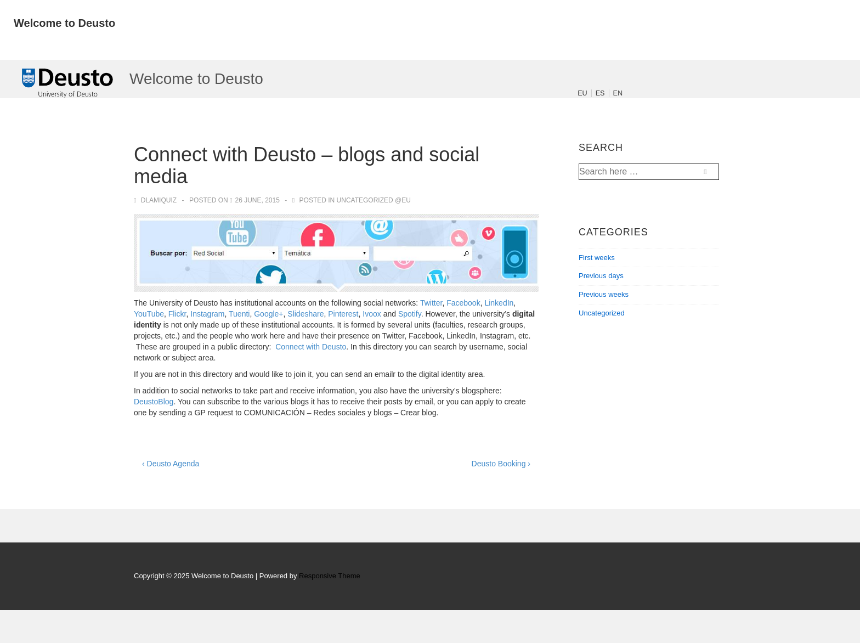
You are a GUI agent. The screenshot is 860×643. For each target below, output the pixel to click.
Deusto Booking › (501, 463)
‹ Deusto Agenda (170, 463)
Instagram (207, 313)
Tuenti (239, 313)
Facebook (463, 302)
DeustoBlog (153, 401)
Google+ (268, 313)
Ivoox (372, 313)
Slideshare (305, 313)
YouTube (149, 313)
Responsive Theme (329, 576)
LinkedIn (498, 302)
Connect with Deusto (310, 346)
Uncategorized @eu (374, 200)
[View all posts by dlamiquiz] (156, 200)
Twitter (431, 302)
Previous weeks (604, 294)
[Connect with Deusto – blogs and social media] (257, 200)
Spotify (409, 313)
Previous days (601, 276)
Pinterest (343, 313)
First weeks (597, 257)
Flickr (177, 313)
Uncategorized (602, 313)
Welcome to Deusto (64, 23)
